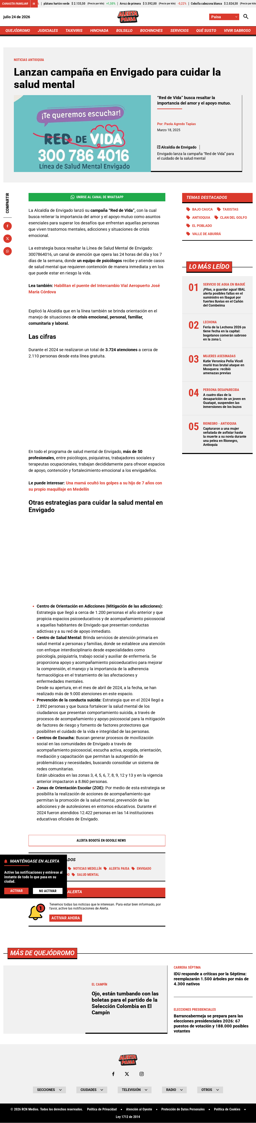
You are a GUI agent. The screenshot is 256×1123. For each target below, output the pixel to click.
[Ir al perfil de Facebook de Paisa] (113, 1074)
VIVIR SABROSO (237, 30)
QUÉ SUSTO (206, 30)
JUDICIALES (48, 30)
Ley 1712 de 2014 (128, 1117)
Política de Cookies (227, 1109)
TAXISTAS (231, 209)
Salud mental (85, 875)
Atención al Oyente (139, 1109)
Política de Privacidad (102, 1109)
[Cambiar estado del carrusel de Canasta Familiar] (34, 4)
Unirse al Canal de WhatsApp (96, 197)
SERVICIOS (179, 30)
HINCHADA (99, 30)
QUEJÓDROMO (17, 30)
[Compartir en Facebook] (7, 226)
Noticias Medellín (85, 869)
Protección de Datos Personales (183, 1109)
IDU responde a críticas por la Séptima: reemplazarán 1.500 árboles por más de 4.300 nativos (211, 979)
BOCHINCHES (151, 30)
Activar (16, 891)
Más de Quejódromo (42, 953)
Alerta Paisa (116, 869)
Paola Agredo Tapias (180, 124)
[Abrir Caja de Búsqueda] (245, 17)
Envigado (141, 869)
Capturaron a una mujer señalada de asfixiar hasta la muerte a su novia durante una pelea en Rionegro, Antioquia (224, 437)
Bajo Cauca (202, 209)
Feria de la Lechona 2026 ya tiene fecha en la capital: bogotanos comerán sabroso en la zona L (224, 333)
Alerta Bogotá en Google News (97, 840)
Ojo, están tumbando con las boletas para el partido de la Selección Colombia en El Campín (125, 1003)
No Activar (47, 891)
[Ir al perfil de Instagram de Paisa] (142, 1074)
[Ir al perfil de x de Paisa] (127, 1074)
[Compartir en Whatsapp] (7, 251)
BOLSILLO (124, 30)
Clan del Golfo (233, 218)
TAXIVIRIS (73, 30)
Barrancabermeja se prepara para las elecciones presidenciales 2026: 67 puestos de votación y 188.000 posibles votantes (211, 1024)
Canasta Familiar (15, 3)
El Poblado (202, 226)
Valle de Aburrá (206, 234)
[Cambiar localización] (224, 17)
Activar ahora (65, 918)
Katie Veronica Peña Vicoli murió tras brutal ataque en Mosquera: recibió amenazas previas (223, 367)
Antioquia (201, 218)
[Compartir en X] (7, 238)
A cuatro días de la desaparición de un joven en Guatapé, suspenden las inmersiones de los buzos (224, 401)
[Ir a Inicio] (128, 17)
